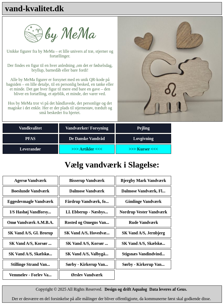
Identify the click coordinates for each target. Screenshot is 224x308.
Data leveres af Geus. (168, 289)
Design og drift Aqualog (126, 289)
